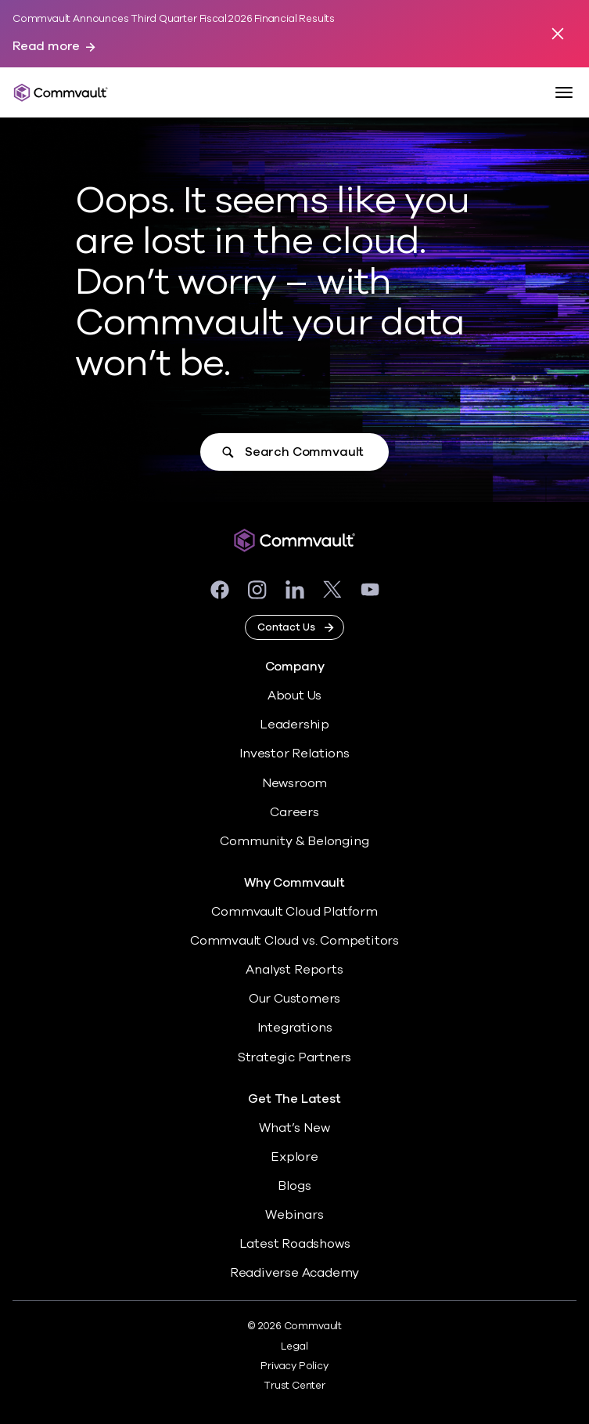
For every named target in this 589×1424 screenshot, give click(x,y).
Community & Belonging (294, 841)
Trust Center (294, 1386)
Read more (46, 46)
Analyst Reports (294, 969)
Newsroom (294, 783)
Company (295, 667)
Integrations (294, 1027)
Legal (294, 1346)
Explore (294, 1157)
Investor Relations (294, 753)
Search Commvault (304, 452)
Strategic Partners (295, 1057)
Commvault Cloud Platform (294, 911)
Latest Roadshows (294, 1243)
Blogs (294, 1185)
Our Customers (295, 998)
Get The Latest (294, 1099)
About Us (294, 695)
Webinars (294, 1214)
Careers (294, 812)
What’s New (294, 1128)
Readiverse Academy (295, 1272)
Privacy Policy (294, 1366)
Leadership (294, 724)
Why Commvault (294, 883)
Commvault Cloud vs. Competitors (294, 940)
